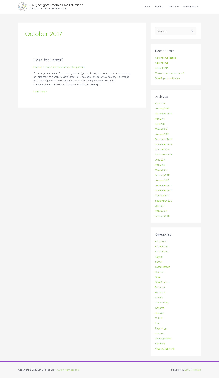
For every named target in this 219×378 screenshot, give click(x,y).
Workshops (189, 6)
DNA (157, 277)
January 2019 (162, 134)
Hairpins (159, 313)
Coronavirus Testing (165, 57)
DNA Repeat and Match (167, 78)
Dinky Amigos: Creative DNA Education (56, 5)
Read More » (40, 91)
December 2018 (163, 139)
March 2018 (161, 170)
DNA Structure (162, 282)
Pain (157, 323)
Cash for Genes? (48, 60)
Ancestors (160, 241)
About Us (159, 6)
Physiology (161, 328)
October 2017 (162, 195)
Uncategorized (61, 67)
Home (147, 6)
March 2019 (161, 129)
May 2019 (160, 118)
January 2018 (162, 180)
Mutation (159, 318)
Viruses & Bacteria (165, 348)
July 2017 (160, 205)
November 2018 (163, 144)
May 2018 (160, 164)
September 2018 (163, 154)
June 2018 (160, 159)
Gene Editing (161, 302)
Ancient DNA (161, 67)
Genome (47, 67)
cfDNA (158, 261)
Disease (37, 67)
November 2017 (163, 190)
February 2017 (162, 216)
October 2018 (162, 149)
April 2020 (160, 103)
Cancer (159, 256)
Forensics (160, 292)
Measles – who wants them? (170, 73)
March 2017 (161, 211)
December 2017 (163, 185)
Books (172, 6)
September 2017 (163, 200)
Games (159, 297)
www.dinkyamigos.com (68, 369)
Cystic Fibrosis (162, 267)
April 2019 (160, 123)
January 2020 (162, 108)
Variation (160, 343)
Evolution (160, 287)
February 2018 (162, 175)
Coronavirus (161, 62)
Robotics (160, 333)
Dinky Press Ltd (192, 369)
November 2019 (163, 113)
